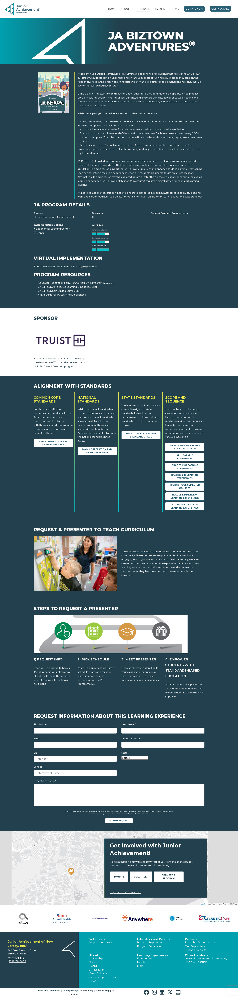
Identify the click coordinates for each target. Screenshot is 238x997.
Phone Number (131, 738)
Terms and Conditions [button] (48, 990)
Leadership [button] (96, 958)
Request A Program (168, 877)
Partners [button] (191, 939)
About (125, 9)
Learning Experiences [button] (152, 955)
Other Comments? (45, 780)
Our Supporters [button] (195, 946)
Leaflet (203, 904)
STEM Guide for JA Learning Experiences (62, 294)
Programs (143, 9)
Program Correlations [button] (150, 946)
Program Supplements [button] (151, 942)
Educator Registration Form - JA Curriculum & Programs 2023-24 (76, 282)
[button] (130, 9)
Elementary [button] (144, 958)
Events (160, 9)
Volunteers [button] (97, 939)
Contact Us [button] (16, 958)
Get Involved (220, 8)
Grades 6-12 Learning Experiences (184, 477)
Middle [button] (141, 962)
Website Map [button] (102, 990)
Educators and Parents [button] (153, 939)
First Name (41, 724)
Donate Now (194, 8)
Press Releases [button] (98, 973)
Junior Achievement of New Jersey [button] (206, 958)
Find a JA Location (196, 961)
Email (38, 738)
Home (112, 9)
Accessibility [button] (86, 990)
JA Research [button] (96, 969)
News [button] (92, 981)
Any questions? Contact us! (125, 892)
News (175, 9)
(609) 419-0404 (17, 961)
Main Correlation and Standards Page (53, 443)
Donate (119, 876)
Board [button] (93, 965)
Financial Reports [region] (195, 950)
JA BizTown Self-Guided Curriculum (59, 290)
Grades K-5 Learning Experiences (185, 467)
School (38, 766)
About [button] (93, 955)
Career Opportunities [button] (102, 977)
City (36, 752)
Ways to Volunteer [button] (100, 942)
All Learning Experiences (184, 457)
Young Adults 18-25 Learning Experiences (185, 506)
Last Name (128, 724)
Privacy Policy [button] (70, 990)
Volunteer (141, 876)
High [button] (140, 965)
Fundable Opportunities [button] (200, 942)
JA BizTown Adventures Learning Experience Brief (67, 286)
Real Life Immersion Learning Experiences (185, 496)
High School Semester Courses (185, 486)
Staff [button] (92, 962)
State (124, 752)
